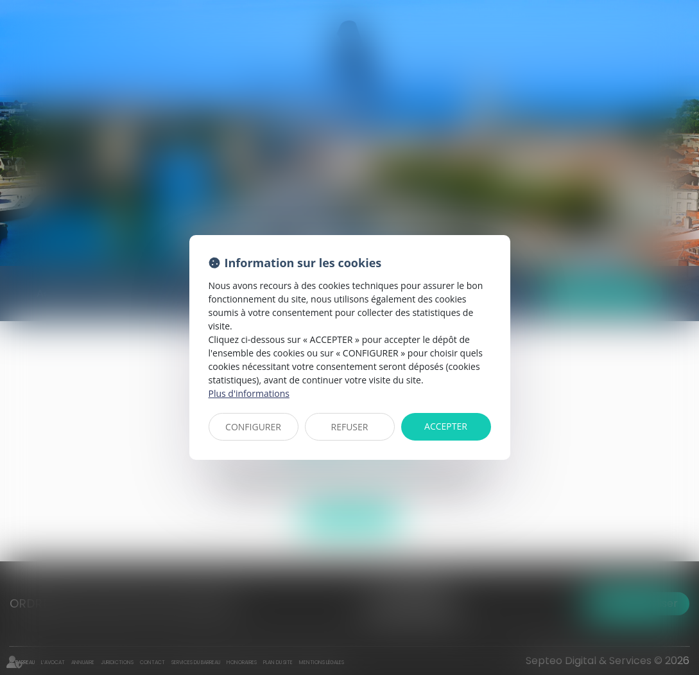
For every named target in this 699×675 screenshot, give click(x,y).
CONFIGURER (253, 427)
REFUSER (349, 427)
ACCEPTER (445, 426)
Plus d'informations (249, 393)
